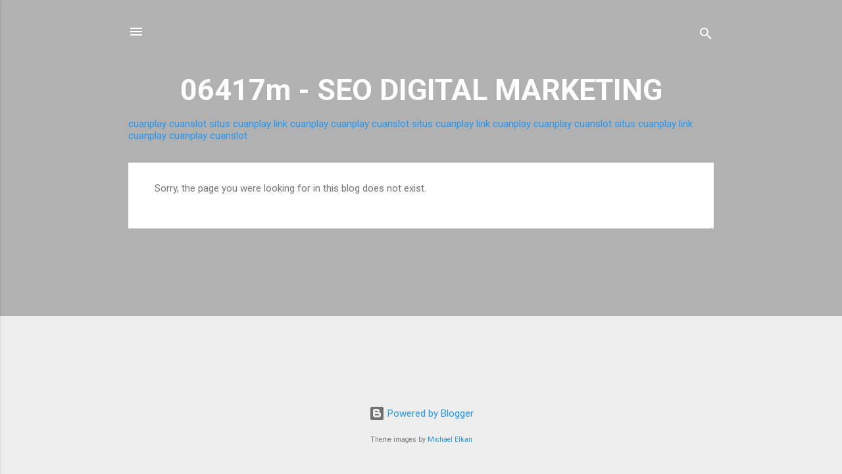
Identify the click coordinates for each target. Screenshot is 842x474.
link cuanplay (301, 124)
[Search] (706, 36)
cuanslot (188, 124)
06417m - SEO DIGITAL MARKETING (421, 89)
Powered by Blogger (421, 413)
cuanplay (147, 124)
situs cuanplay (240, 124)
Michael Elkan (450, 439)
